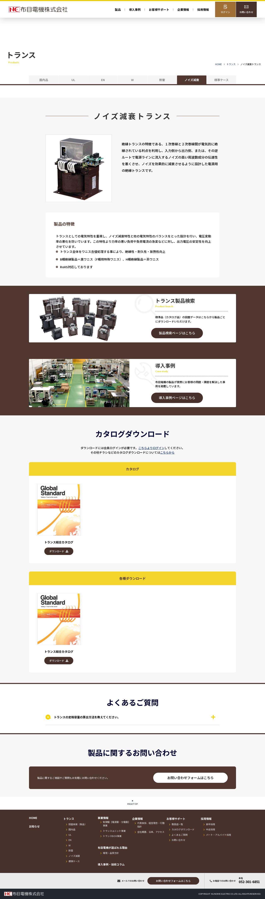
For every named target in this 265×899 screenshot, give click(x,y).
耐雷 (162, 80)
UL (73, 80)
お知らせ (34, 826)
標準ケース (221, 80)
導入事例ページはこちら (177, 397)
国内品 (43, 80)
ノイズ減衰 (191, 80)
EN (103, 80)
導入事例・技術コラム (111, 864)
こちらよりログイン (151, 448)
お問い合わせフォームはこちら (190, 777)
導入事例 (135, 9)
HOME (218, 64)
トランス (68, 819)
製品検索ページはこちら (177, 332)
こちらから (167, 452)
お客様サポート (175, 819)
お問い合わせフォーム (173, 880)
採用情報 (203, 9)
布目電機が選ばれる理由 (112, 848)
